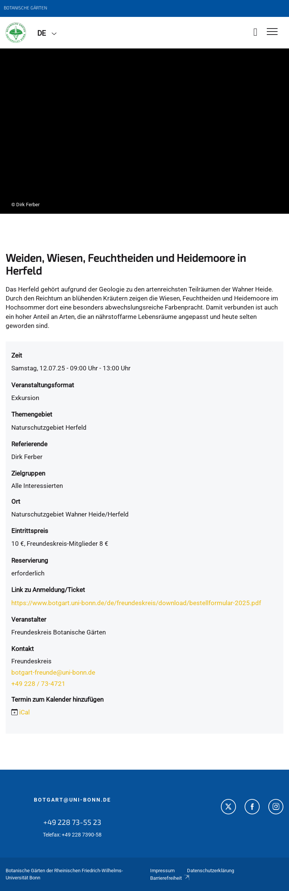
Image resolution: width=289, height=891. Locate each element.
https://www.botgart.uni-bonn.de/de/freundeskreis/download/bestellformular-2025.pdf (136, 603)
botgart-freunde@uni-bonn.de (53, 672)
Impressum (162, 870)
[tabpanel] (144, 131)
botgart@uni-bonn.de (72, 800)
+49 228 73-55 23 (72, 821)
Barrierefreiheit (170, 878)
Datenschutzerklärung (210, 870)
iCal (24, 712)
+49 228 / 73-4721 (38, 683)
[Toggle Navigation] (272, 32)
